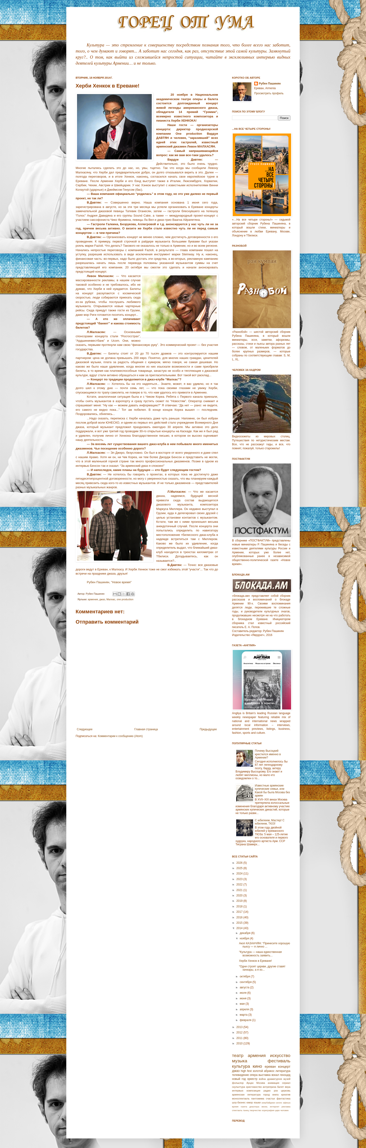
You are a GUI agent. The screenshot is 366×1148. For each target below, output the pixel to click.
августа (245, 987)
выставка (264, 1075)
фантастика (283, 1098)
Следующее (84, 729)
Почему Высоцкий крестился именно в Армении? (268, 754)
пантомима (257, 1098)
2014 (239, 928)
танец (246, 1110)
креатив (285, 1094)
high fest (246, 1071)
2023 (239, 879)
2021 (239, 890)
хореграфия (268, 1110)
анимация (273, 1082)
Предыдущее (208, 729)
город (266, 1094)
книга (275, 1094)
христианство (254, 1086)
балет (280, 1086)
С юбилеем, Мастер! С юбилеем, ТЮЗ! (270, 822)
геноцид (285, 1075)
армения (93, 599)
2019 (239, 900)
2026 (239, 862)
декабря (245, 933)
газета (244, 1106)
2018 (239, 906)
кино (257, 1066)
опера (253, 1075)
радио (267, 1090)
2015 (239, 922)
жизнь (264, 1106)
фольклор (238, 1082)
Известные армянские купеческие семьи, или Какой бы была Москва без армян (272, 790)
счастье (270, 1098)
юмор (249, 1102)
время (235, 1106)
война (262, 1079)
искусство (280, 1055)
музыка (239, 1060)
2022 (239, 884)
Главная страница (146, 729)
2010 (239, 1043)
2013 (239, 1027)
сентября (246, 982)
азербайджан (268, 1102)
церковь (285, 1090)
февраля (246, 1020)
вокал (275, 1075)
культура (241, 1066)
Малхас (110, 599)
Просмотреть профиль (269, 93)
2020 (239, 895)
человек (284, 1110)
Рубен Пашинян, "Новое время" (109, 582)
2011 (239, 1038)
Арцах (250, 1082)
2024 (239, 873)
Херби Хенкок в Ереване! (255, 960)
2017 (239, 911)
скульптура (238, 1086)
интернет (274, 1106)
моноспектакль (241, 1098)
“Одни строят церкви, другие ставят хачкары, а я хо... (262, 968)
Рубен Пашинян (270, 83)
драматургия (274, 1079)
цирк (277, 1110)
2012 (239, 1032)
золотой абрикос (263, 1071)
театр (237, 1055)
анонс (279, 1102)
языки (257, 1102)
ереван (270, 1066)
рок (276, 1090)
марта (244, 1014)
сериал (286, 1082)
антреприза (269, 1086)
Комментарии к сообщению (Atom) (120, 736)
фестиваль (279, 1060)
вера (287, 1086)
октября (245, 976)
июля (243, 992)
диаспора (254, 1106)
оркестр (252, 1079)
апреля (245, 1009)
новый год (239, 1079)
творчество (255, 1110)
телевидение (240, 1075)
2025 (239, 868)
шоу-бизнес (239, 1102)
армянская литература (246, 1094)
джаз (102, 599)
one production (125, 599)
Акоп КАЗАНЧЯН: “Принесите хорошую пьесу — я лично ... (264, 945)
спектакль (237, 1110)
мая (243, 1003)
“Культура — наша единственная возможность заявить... (260, 953)
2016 (239, 917)
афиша (286, 1102)
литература (282, 1071)
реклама (286, 1106)
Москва (260, 1082)
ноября (245, 938)
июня (243, 998)
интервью (237, 1090)
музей (286, 1079)
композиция (253, 1090)
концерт (284, 1066)
